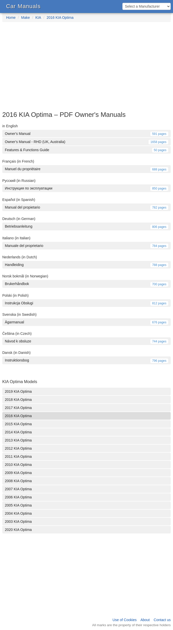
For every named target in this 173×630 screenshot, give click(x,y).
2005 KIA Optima (18, 505)
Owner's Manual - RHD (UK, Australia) (86, 141)
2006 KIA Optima (18, 497)
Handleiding (86, 264)
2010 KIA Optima (18, 465)
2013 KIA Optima (18, 440)
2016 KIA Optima (60, 17)
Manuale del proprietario (86, 245)
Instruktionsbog (86, 360)
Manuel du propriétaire (86, 168)
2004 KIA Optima (18, 513)
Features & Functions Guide (86, 149)
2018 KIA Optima (18, 400)
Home (11, 17)
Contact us (162, 620)
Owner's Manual (86, 133)
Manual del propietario (86, 207)
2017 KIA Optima (18, 408)
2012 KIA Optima (18, 448)
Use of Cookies (124, 620)
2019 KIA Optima (18, 391)
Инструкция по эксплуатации (86, 188)
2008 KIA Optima (18, 481)
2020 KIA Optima (18, 530)
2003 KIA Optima (18, 521)
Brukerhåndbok (86, 283)
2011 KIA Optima (18, 456)
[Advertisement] (86, 69)
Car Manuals (23, 6)
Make (25, 17)
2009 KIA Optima (18, 473)
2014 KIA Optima (18, 432)
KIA (38, 17)
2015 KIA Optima (18, 424)
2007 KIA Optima (18, 489)
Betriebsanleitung (86, 226)
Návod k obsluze (86, 341)
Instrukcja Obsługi (86, 303)
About (145, 620)
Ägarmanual (86, 322)
